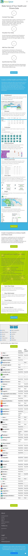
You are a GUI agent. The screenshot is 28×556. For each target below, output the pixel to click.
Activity (3, 330)
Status (2, 545)
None (15, 327)
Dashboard (6, 95)
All (11, 327)
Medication (13, 340)
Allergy (12, 338)
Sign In (2, 520)
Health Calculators (5, 522)
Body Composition (15, 330)
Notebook (6, 207)
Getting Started (4, 516)
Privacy (2, 539)
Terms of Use (4, 537)
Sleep (12, 336)
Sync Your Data (8, 286)
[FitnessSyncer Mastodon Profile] (14, 531)
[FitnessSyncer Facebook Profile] (14, 530)
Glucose (3, 334)
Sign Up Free (14, 72)
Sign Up (3, 519)
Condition (4, 340)
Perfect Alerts (7, 307)
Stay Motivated (8, 293)
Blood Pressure (5, 332)
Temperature (4, 338)
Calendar (6, 127)
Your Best (6, 175)
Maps (5, 191)
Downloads (3, 547)
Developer (3, 548)
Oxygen (3, 336)
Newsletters (4, 528)
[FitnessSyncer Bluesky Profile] (14, 533)
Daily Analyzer (8, 143)
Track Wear (7, 300)
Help (2, 544)
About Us (3, 523)
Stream (5, 111)
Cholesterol (13, 332)
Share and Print (8, 159)
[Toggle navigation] (27, 1)
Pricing (2, 517)
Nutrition (13, 334)
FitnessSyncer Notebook (9, 50)
